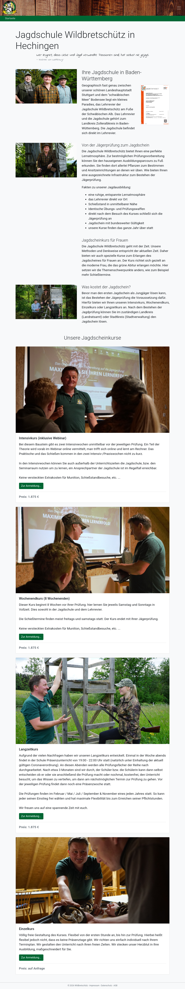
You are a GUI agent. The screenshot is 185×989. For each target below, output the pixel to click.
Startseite (10, 18)
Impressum (94, 985)
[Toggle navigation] (179, 8)
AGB (115, 985)
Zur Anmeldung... (31, 485)
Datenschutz (106, 985)
